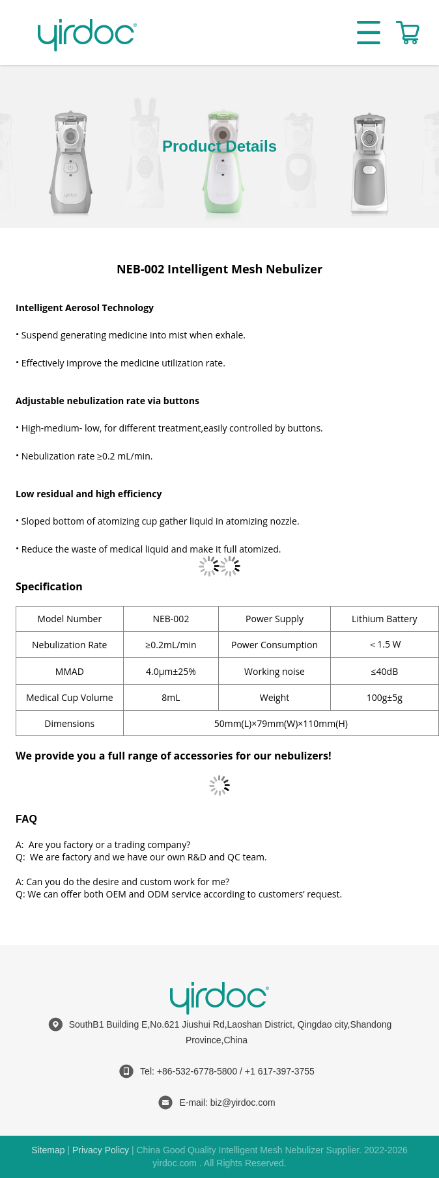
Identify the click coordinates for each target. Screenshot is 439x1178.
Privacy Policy (100, 1150)
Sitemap (47, 1150)
